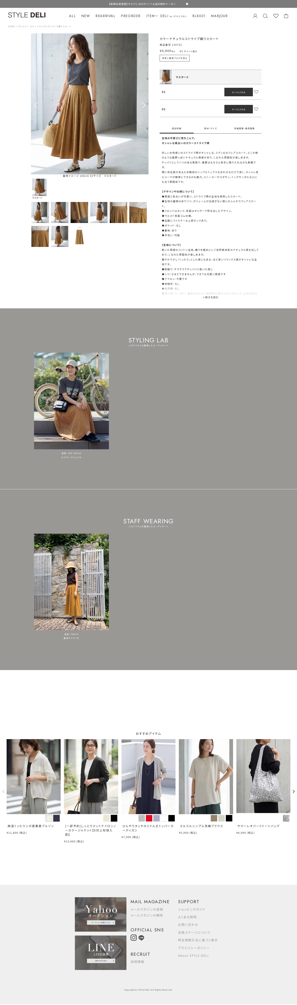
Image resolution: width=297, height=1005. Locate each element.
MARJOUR (219, 16)
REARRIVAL (105, 16)
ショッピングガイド (191, 909)
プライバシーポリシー (194, 948)
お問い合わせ (188, 924)
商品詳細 (176, 128)
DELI (173, 16)
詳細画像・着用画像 (244, 128)
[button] (143, 105)
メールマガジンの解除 (147, 915)
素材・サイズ (210, 128)
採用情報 (137, 961)
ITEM (151, 16)
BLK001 (199, 16)
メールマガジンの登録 (147, 909)
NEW (85, 16)
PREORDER (131, 16)
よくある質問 (187, 917)
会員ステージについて (194, 932)
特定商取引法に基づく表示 (198, 940)
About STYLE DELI (193, 955)
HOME (11, 26)
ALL (72, 16)
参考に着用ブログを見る (174, 58)
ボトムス (22, 26)
